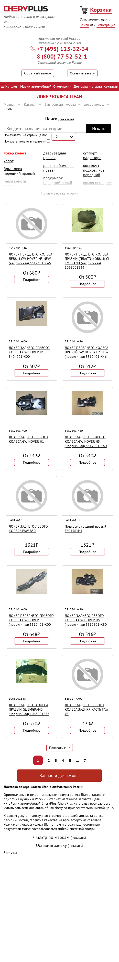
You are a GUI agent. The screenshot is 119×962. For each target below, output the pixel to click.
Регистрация (106, 25)
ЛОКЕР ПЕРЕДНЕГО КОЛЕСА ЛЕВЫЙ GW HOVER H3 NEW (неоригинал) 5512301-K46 (30, 258)
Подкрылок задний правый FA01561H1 (85, 528)
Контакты (111, 86)
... (77, 760)
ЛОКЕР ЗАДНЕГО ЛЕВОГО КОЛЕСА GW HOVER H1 (28, 439)
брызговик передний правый (19, 171)
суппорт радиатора (92, 155)
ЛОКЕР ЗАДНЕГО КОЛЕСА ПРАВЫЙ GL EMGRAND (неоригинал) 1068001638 (29, 709)
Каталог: (9, 86)
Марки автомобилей (36, 86)
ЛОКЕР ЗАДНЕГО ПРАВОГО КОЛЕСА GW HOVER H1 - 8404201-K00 (29, 352)
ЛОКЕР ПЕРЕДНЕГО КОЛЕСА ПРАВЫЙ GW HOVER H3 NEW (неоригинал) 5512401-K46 (86, 352)
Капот (8, 160)
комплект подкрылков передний (94, 170)
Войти (84, 25)
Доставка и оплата (88, 86)
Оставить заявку (82, 73)
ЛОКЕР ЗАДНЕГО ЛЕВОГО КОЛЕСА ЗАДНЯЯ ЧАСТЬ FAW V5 (86, 709)
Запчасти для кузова (60, 775)
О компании (62, 86)
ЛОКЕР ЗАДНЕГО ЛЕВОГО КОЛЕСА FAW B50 (28, 528)
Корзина (101, 9)
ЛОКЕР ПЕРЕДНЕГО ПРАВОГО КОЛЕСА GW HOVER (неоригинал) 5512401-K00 (31, 620)
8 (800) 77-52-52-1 (62, 56)
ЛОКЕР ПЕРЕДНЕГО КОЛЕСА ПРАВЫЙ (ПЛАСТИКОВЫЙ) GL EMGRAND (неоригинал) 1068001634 (87, 261)
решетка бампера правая (58, 168)
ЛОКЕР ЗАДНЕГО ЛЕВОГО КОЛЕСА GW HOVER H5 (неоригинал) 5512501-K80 (86, 620)
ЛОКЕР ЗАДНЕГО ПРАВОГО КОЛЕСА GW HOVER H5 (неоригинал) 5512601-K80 (86, 441)
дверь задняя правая (54, 155)
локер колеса (15, 153)
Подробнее (31, 279)
